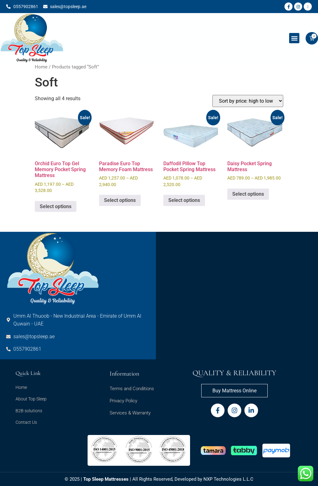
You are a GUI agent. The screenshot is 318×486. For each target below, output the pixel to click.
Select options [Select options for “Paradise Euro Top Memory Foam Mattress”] (120, 200)
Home (41, 67)
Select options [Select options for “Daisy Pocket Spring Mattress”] (248, 194)
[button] (294, 38)
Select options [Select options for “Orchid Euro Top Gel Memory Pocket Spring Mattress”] (55, 206)
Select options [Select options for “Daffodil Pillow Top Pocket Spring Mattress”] (184, 200)
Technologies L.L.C (233, 479)
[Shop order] (247, 101)
